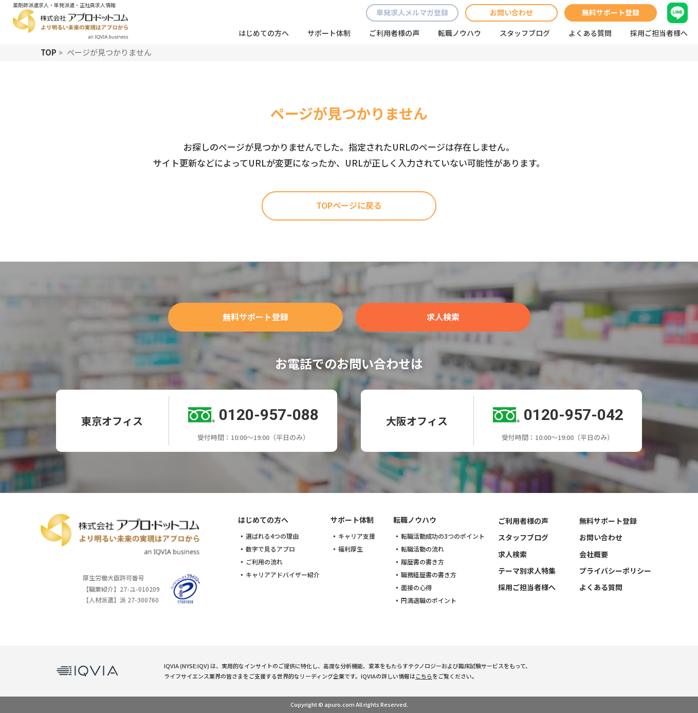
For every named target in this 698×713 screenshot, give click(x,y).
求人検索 (443, 316)
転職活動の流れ (422, 549)
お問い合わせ (511, 12)
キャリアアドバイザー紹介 (283, 575)
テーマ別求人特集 (527, 570)
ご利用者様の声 (394, 33)
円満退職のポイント (428, 600)
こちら (423, 676)
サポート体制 (329, 33)
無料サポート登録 (610, 12)
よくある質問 (590, 33)
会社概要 (593, 554)
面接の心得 (416, 587)
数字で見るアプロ (270, 549)
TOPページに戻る (349, 205)
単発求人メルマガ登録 (412, 12)
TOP (49, 52)
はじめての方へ (263, 33)
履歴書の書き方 (422, 562)
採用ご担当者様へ (659, 33)
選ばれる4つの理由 (272, 536)
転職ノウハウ (459, 33)
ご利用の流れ (264, 562)
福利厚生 (350, 549)
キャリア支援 (356, 536)
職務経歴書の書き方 (428, 575)
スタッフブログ (525, 33)
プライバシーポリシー (615, 570)
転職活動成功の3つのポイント (443, 536)
